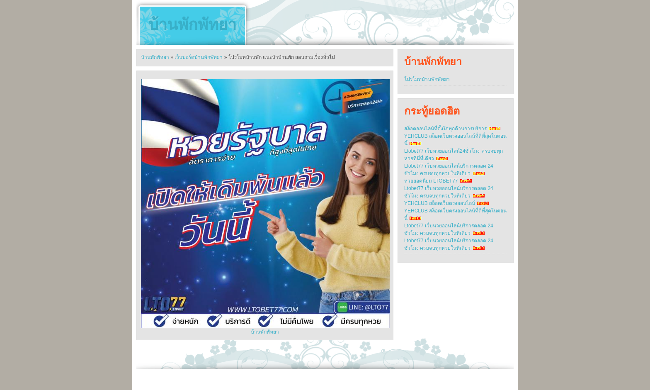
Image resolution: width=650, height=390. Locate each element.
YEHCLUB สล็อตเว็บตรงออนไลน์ (439, 203)
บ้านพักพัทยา (192, 24)
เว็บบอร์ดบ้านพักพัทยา (199, 57)
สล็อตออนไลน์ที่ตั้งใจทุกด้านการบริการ (445, 129)
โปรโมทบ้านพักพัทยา (427, 79)
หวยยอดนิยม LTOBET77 (431, 181)
